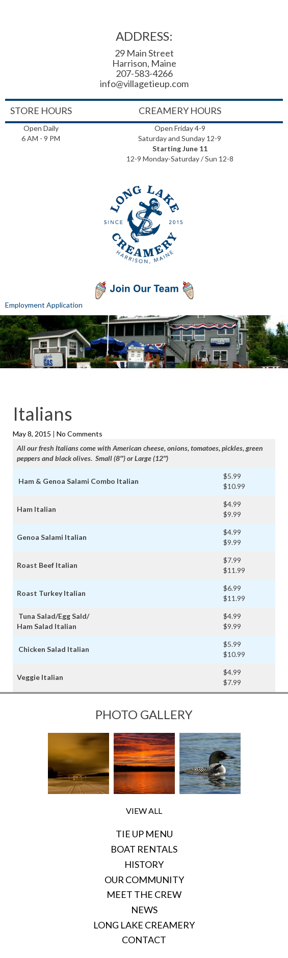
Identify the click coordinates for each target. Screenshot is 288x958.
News (144, 909)
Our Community (144, 879)
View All (144, 810)
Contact (144, 939)
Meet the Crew (144, 894)
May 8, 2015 (33, 433)
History (144, 864)
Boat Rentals (144, 849)
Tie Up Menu (144, 833)
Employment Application (44, 304)
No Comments (79, 433)
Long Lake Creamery (144, 924)
